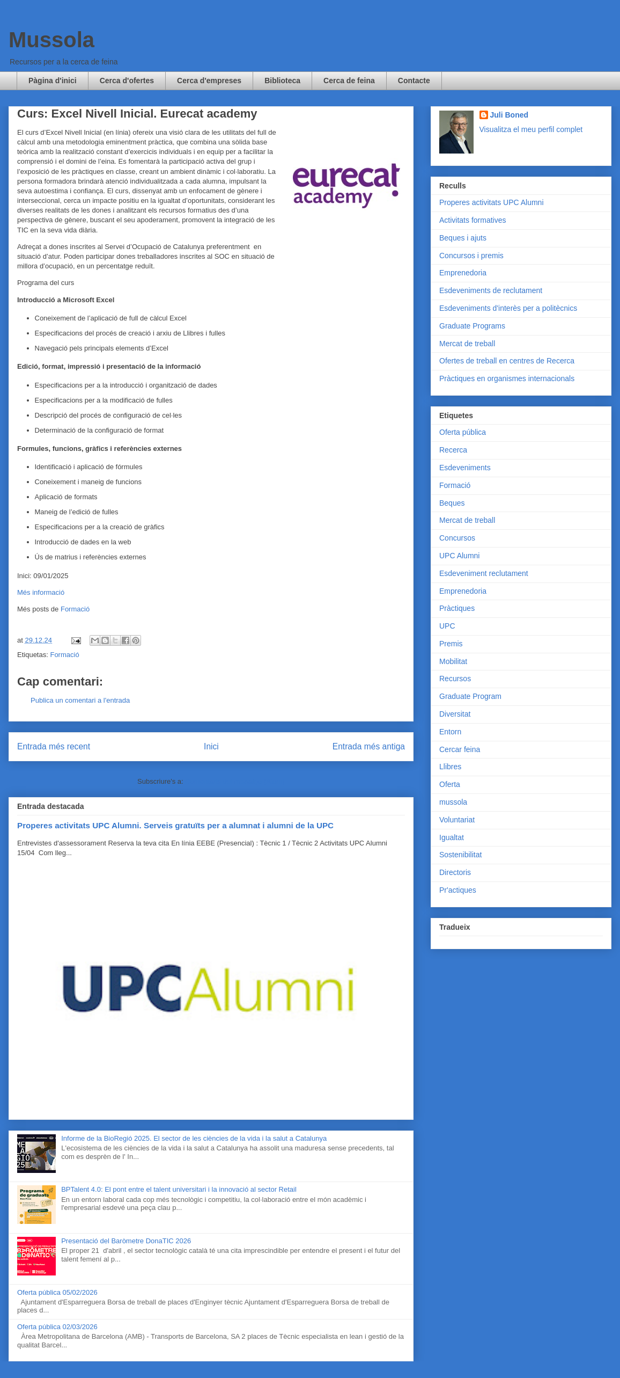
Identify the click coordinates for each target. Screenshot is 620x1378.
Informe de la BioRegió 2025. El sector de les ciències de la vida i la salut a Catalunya (194, 1138)
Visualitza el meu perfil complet (531, 129)
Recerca (453, 450)
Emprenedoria (462, 272)
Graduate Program (470, 696)
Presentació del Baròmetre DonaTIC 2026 (126, 1241)
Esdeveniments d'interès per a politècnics (508, 308)
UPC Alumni (459, 555)
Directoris (455, 872)
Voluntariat (457, 819)
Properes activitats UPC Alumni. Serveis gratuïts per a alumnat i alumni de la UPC (175, 825)
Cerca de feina (349, 80)
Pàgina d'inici (52, 80)
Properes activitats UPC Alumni (491, 202)
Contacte (414, 80)
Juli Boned (509, 115)
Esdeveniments (465, 467)
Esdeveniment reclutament (483, 573)
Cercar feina (459, 749)
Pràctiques (457, 608)
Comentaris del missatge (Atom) (235, 781)
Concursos (457, 538)
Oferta (449, 784)
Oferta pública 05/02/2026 (57, 1292)
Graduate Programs (472, 326)
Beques (451, 503)
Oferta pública (462, 432)
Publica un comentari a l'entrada (80, 700)
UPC (447, 626)
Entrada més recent (53, 746)
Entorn (450, 731)
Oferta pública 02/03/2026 (57, 1327)
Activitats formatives (472, 220)
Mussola (51, 40)
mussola (453, 802)
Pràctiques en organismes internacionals (506, 378)
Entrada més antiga (369, 746)
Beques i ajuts (462, 238)
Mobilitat (453, 661)
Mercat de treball (467, 343)
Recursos (455, 678)
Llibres (450, 766)
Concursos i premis (471, 255)
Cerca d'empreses (209, 80)
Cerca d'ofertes (127, 80)
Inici (211, 746)
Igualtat (451, 837)
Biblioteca (282, 80)
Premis (451, 643)
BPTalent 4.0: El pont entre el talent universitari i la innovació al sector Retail (179, 1189)
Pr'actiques (457, 890)
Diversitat (454, 714)
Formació (75, 609)
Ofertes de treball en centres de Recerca (506, 360)
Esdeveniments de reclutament (490, 290)
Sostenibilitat (460, 854)
